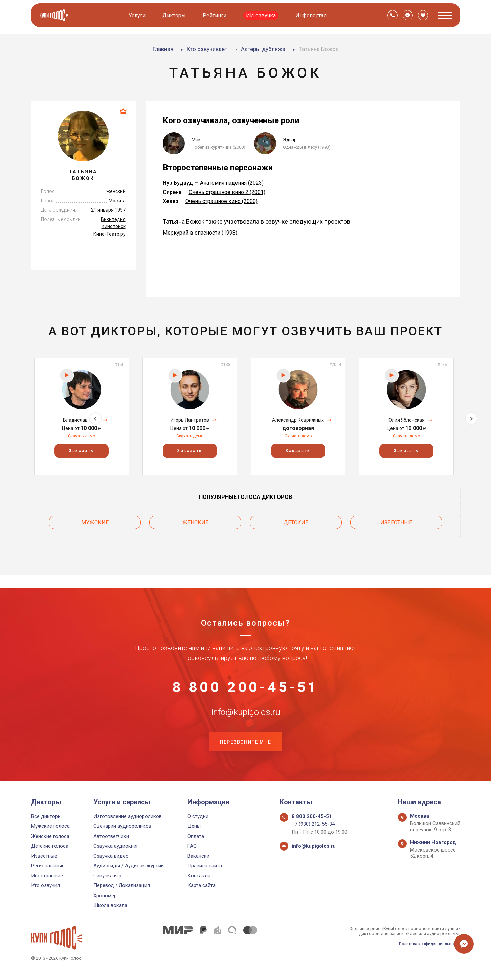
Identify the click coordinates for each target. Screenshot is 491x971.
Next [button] (471, 416)
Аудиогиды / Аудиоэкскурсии (128, 866)
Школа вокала (110, 905)
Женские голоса (50, 836)
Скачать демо (81, 436)
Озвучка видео (111, 856)
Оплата (195, 836)
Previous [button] (20, 416)
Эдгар (290, 139)
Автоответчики (111, 836)
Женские (195, 520)
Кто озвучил (45, 886)
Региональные (48, 866)
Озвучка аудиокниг (115, 846)
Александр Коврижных (298, 420)
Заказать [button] (81, 450)
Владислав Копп (81, 420)
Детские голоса (49, 846)
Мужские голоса (50, 826)
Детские (296, 520)
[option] (81, 416)
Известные (396, 520)
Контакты (198, 876)
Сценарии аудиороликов (122, 826)
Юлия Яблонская (406, 420)
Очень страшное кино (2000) (221, 201)
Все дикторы (46, 816)
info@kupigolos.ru (246, 707)
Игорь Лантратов (190, 420)
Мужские (95, 520)
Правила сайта (204, 866)
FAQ (192, 846)
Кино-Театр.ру (109, 234)
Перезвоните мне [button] (245, 741)
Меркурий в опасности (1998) (200, 232)
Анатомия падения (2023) (232, 183)
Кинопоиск (114, 226)
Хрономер (105, 895)
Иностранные (47, 876)
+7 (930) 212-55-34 (313, 824)
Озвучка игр (107, 876)
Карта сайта (201, 886)
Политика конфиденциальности (427, 943)
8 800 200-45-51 (246, 674)
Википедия (113, 219)
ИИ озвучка (262, 15)
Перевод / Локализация (121, 886)
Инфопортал (312, 15)
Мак (196, 139)
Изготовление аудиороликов (127, 816)
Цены (194, 826)
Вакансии (198, 856)
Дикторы (175, 15)
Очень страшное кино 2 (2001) (227, 192)
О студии (197, 816)
